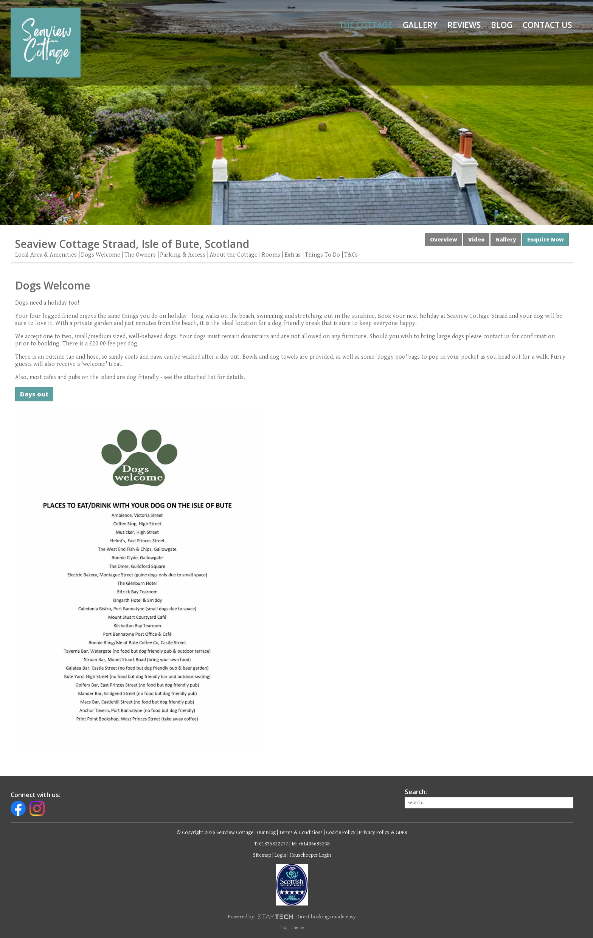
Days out (34, 394)
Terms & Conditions (301, 833)
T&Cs (351, 254)
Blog (501, 25)
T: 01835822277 (271, 844)
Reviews (464, 25)
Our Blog (266, 833)
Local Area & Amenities (46, 254)
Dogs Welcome (100, 254)
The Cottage (366, 25)
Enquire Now (545, 239)
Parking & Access (182, 254)
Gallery (420, 25)
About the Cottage (234, 254)
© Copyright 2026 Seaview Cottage (215, 833)
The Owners (140, 254)
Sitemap (262, 855)
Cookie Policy (340, 833)
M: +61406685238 (311, 844)
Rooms (271, 254)
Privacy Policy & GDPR (383, 833)
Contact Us (547, 25)
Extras (292, 254)
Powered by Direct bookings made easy (292, 916)
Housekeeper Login (310, 855)
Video (476, 239)
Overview (443, 239)
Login (280, 855)
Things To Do (322, 254)
